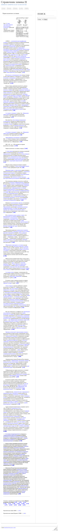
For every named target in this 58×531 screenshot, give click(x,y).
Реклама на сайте (12, 530)
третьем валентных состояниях (10, 404)
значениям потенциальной (9, 201)
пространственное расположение (11, 179)
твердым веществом (11, 52)
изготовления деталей (18, 69)
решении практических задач (10, 227)
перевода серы (24, 488)
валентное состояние (22, 472)
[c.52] (21, 136)
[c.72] (27, 506)
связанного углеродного (16, 97)
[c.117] (5, 506)
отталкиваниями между (12, 194)
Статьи (3, 8)
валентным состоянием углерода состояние (13, 439)
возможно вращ (22, 298)
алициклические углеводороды (21, 394)
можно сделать (21, 427)
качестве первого (21, 424)
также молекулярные (20, 167)
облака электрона (7, 94)
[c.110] (11, 84)
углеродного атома (11, 241)
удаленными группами (8, 198)
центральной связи (7, 392)
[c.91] (19, 407)
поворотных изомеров (21, 300)
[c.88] (19, 496)
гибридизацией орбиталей (10, 438)
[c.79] (28, 179)
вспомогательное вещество (9, 485)
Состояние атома (10, 273)
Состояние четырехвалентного (13, 436)
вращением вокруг (20, 390)
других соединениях (20, 266)
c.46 (24, 516)
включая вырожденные (9, 190)
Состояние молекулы (17, 305)
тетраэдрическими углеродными (11, 50)
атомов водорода (7, 307)
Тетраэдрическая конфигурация (12, 294)
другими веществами (22, 474)
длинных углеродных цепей (17, 185)
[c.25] (13, 468)
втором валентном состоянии (10, 317)
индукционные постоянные (10, 218)
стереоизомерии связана (22, 334)
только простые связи (15, 268)
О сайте (21, 8)
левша (18, 352)
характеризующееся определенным (11, 306)
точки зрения (10, 152)
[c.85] (11, 228)
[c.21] (15, 505)
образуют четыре (7, 284)
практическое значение (12, 426)
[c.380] (19, 359)
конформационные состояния (10, 209)
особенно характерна (24, 428)
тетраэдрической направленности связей (13, 110)
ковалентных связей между (23, 49)
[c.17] (4, 73)
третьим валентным (8, 443)
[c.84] (21, 143)
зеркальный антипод (8, 349)
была (21, 295)
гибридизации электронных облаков (20, 363)
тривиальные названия (22, 231)
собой (22, 222)
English (26, 8)
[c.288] (5, 434)
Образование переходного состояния (14, 246)
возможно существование (13, 192)
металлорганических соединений (11, 419)
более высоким (23, 200)
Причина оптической (11, 334)
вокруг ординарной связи (9, 298)
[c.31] (17, 284)
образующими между (14, 378)
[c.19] (15, 279)
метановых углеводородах (9, 79)
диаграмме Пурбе (7, 483)
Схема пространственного (8, 24)
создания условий (23, 473)
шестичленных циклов (16, 204)
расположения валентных (7, 26)
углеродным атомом (11, 237)
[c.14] (23, 370)
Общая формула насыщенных (13, 139)
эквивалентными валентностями (11, 321)
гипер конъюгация (19, 160)
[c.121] (23, 506)
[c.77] (6, 507)
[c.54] (12, 310)
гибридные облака (18, 458)
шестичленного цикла (19, 211)
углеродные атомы (7, 125)
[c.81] (22, 201)
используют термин (24, 269)
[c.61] (4, 163)
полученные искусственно (15, 64)
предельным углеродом (11, 339)
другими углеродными (8, 234)
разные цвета (13, 46)
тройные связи (13, 405)
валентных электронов (24, 91)
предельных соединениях (16, 277)
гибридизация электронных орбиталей (14, 323)
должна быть (17, 484)
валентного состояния (18, 397)
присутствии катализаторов (18, 57)
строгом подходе (24, 223)
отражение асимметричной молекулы (13, 355)
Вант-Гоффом (8, 296)
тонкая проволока (17, 72)
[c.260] (19, 332)
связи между (18, 171)
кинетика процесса (22, 491)
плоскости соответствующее (19, 178)
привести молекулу (22, 387)
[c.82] (14, 213)
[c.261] (26, 150)
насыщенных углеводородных (10, 219)
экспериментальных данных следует (16, 216)
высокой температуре (21, 56)
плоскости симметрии (24, 347)
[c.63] (23, 169)
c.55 (19, 513)
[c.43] (20, 443)
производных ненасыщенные (10, 315)
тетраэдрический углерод (16, 319)
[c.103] (18, 243)
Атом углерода (22, 234)
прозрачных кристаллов (9, 45)
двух (4, 213)
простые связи (7, 329)
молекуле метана (7, 364)
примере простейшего (8, 211)
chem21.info (6, 530)
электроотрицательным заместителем (16, 159)
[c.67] (24, 507)
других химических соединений (14, 476)
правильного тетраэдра (8, 291)
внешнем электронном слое (10, 454)
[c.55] (20, 505)
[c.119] (10, 507)
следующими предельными (15, 162)
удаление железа (7, 487)
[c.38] (19, 507)
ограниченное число (16, 411)
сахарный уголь (14, 54)
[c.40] (20, 129)
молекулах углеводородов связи (14, 76)
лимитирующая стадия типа (10, 428)
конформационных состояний (19, 189)
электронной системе (16, 158)
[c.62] (14, 506)
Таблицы (15, 8)
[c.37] (17, 379)
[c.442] (16, 147)
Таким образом (15, 265)
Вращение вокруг (10, 171)
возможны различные (22, 208)
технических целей (9, 65)
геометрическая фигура (12, 343)
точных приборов (7, 71)
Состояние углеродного (11, 114)
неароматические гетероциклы (10, 396)
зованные (10, 367)
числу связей (26, 232)
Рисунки (9, 8)
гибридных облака (17, 98)
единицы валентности (19, 126)
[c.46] (27, 271)
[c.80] (23, 392)
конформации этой (22, 389)
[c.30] (14, 111)
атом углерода (15, 121)
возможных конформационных (16, 184)
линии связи (6, 102)
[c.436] (5, 257)
